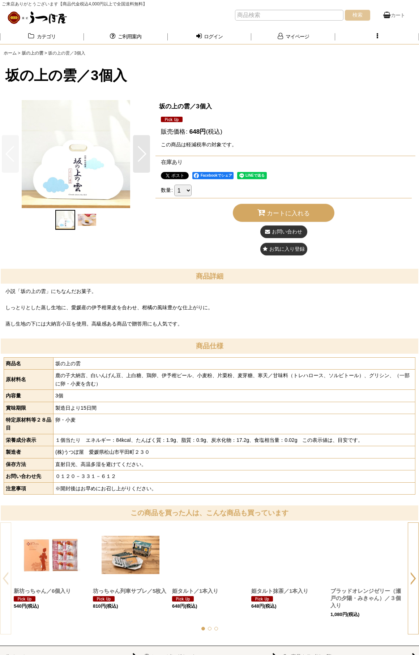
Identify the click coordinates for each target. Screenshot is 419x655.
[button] (377, 36)
